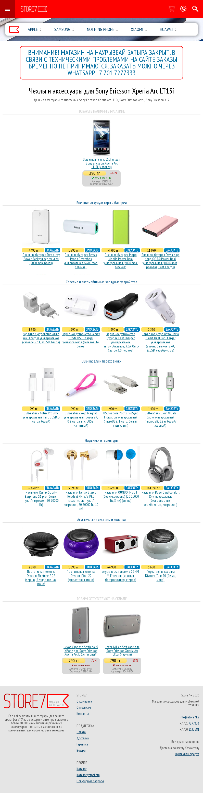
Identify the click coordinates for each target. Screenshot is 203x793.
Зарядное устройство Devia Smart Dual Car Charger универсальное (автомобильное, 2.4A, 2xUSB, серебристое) (160, 342)
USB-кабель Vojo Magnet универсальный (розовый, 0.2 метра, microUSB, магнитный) (81, 419)
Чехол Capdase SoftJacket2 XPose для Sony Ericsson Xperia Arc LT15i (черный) (81, 651)
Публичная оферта (187, 754)
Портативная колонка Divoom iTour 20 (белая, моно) (160, 575)
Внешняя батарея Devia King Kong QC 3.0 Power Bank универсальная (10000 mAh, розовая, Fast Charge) (161, 260)
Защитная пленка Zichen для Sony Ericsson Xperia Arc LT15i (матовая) (101, 163)
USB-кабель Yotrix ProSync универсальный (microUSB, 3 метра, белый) (41, 417)
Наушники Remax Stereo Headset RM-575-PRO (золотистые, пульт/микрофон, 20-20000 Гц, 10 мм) (81, 500)
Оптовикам (84, 707)
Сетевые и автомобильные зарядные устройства (101, 281)
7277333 (193, 723)
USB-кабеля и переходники (101, 361)
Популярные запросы (90, 781)
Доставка (83, 738)
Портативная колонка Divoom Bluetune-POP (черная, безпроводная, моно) (41, 577)
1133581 (193, 729)
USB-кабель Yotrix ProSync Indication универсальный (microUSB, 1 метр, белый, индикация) (120, 419)
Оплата (81, 732)
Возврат (81, 750)
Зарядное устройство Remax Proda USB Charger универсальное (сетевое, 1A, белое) (81, 340)
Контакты (83, 713)
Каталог (81, 768)
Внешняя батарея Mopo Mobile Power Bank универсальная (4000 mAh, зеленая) (121, 260)
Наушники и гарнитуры (101, 440)
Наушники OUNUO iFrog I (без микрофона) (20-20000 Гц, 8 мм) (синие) (121, 496)
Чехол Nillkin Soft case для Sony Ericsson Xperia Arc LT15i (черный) (122, 651)
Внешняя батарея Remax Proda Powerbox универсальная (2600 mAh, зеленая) (81, 260)
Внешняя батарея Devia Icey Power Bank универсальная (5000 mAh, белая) (41, 258)
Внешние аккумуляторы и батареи (102, 202)
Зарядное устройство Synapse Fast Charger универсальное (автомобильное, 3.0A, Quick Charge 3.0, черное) (121, 342)
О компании (84, 701)
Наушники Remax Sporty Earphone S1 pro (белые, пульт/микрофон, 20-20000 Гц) (41, 498)
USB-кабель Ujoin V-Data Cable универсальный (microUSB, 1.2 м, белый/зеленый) (160, 419)
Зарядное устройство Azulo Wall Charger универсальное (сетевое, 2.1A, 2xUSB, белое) (41, 338)
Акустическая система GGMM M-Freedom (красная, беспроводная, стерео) (120, 575)
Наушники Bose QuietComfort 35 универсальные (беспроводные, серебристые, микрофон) (161, 498)
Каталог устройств (88, 775)
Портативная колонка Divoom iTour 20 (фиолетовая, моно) (81, 575)
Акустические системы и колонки (101, 519)
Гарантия (82, 744)
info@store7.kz (189, 717)
